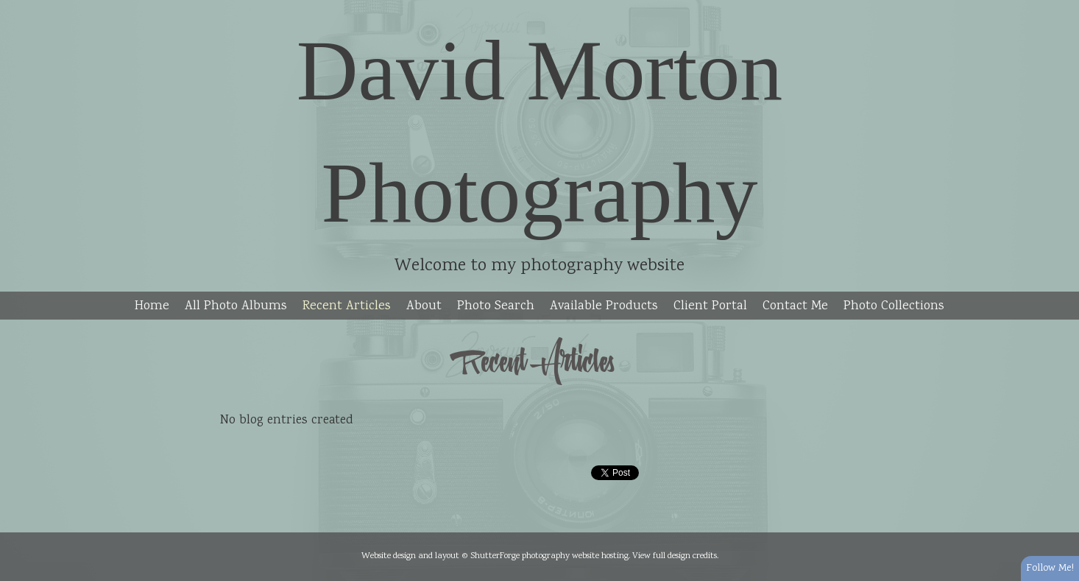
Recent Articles (347, 306)
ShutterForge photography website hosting (549, 556)
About (424, 306)
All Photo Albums (236, 306)
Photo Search (495, 306)
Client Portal (710, 306)
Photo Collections (893, 306)
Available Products (604, 306)
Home (152, 306)
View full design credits (674, 556)
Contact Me (795, 306)
